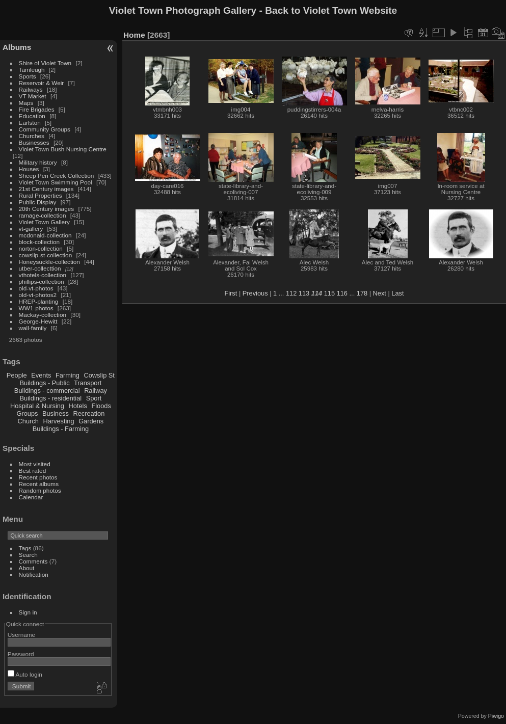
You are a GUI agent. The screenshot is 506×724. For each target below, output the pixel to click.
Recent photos (38, 477)
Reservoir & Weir (41, 82)
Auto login (25, 674)
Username (21, 634)
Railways (31, 89)
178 (362, 293)
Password (21, 654)
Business (55, 413)
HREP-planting (39, 301)
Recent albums (39, 483)
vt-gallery (31, 228)
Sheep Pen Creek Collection (56, 175)
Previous (255, 293)
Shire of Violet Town (45, 63)
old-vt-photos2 (38, 294)
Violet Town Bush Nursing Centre (62, 149)
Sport (94, 398)
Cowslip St (99, 375)
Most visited (34, 464)
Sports (27, 76)
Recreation (88, 413)
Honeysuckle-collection (49, 261)
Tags (25, 548)
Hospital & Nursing (37, 406)
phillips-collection (41, 281)
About (27, 568)
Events (41, 375)
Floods (101, 406)
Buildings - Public (45, 383)
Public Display (38, 202)
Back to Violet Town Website (331, 10)
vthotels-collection (43, 275)
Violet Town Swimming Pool (55, 182)
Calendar (31, 497)
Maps (26, 102)
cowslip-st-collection (45, 255)
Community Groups (44, 129)
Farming (67, 375)
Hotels (78, 406)
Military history (38, 162)
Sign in (28, 612)
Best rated (32, 470)
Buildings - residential (51, 398)
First (230, 293)
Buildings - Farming (61, 429)
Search (28, 554)
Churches (31, 135)
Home (134, 35)
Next (379, 293)
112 (291, 293)
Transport (87, 383)
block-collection (39, 241)
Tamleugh (32, 69)
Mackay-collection (43, 314)
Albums (17, 47)
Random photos (40, 490)
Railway (95, 390)
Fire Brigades (37, 109)
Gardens (90, 421)
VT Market (32, 96)
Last (397, 293)
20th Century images (46, 208)
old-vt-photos (36, 288)
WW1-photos (36, 308)
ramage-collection (42, 215)
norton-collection (41, 248)
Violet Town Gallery (44, 222)
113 (304, 293)
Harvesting (58, 421)
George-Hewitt (38, 321)
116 (342, 293)
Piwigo (496, 716)
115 (329, 293)
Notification (33, 574)
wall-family (33, 328)
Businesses (34, 142)
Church (28, 421)
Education (32, 116)
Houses (29, 169)
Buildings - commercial (47, 390)
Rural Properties (40, 195)
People (17, 375)
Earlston (30, 122)
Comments (33, 561)
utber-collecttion (40, 268)
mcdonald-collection (45, 235)
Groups (27, 413)
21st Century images (46, 188)
